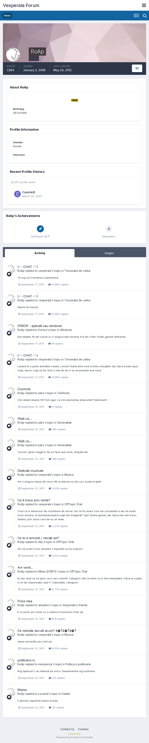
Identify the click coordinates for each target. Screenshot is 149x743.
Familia (66, 693)
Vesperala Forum (21, 5)
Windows (66, 329)
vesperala (44, 270)
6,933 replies (58, 648)
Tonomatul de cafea (77, 270)
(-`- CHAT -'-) (27, 267)
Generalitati (64, 422)
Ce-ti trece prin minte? (33, 500)
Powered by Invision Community (74, 737)
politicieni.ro (26, 660)
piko (41, 393)
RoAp (20, 270)
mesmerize (45, 664)
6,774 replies (58, 589)
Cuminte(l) (28, 192)
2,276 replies (58, 526)
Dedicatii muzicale (30, 471)
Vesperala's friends (74, 605)
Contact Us (67, 729)
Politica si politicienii (78, 664)
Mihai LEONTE (47, 571)
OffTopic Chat (73, 504)
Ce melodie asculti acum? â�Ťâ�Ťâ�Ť (46, 631)
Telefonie (63, 393)
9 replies (55, 406)
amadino (43, 605)
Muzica (69, 474)
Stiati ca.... (24, 418)
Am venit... (25, 567)
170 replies (57, 677)
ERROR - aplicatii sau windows (39, 326)
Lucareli (43, 693)
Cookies (83, 729)
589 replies (57, 429)
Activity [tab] (39, 253)
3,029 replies (58, 488)
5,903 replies (58, 555)
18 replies (55, 343)
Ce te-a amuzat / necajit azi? (38, 538)
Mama (22, 690)
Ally (40, 542)
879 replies (57, 618)
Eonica (42, 329)
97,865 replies (58, 284)
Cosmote (23, 389)
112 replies (56, 707)
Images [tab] (109, 253)
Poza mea (24, 601)
